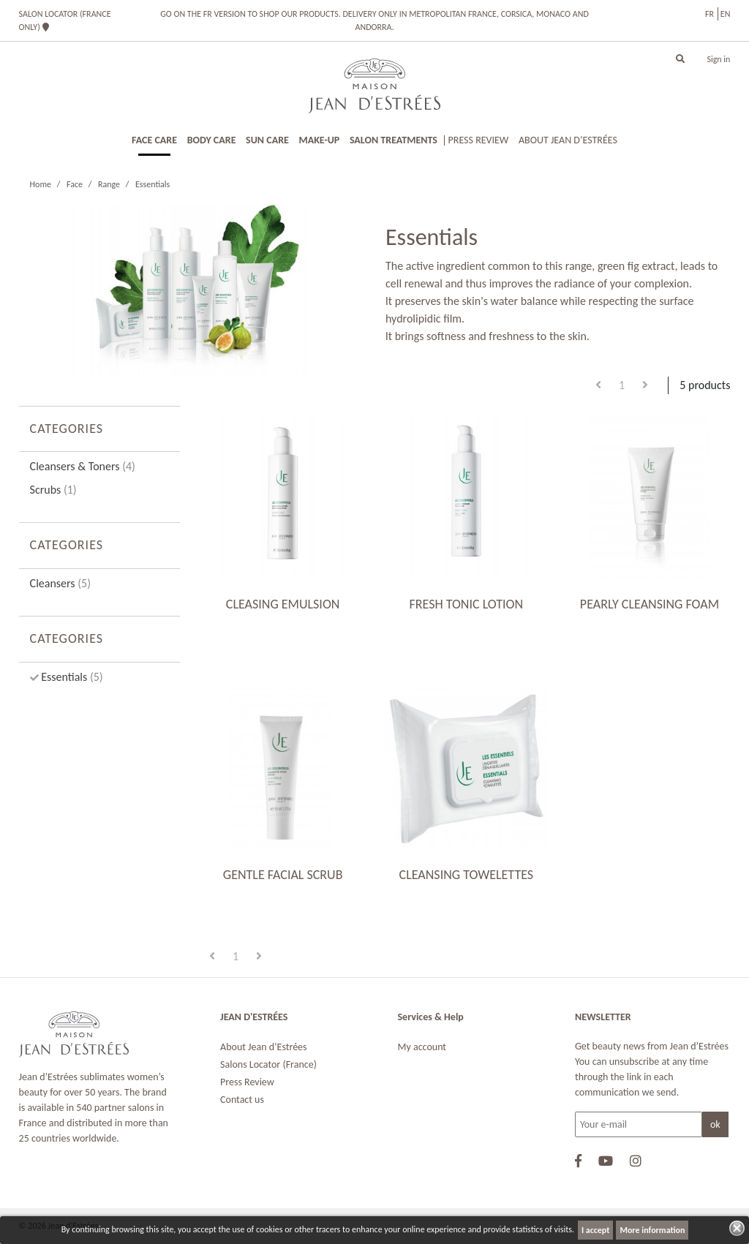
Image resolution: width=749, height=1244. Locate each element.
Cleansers (60, 583)
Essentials (71, 677)
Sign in (718, 59)
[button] (680, 59)
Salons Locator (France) (268, 1064)
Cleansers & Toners (82, 466)
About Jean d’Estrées (263, 1047)
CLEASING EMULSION (283, 604)
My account (422, 1047)
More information (652, 1230)
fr (709, 14)
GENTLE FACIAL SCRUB (283, 875)
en (725, 14)
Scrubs (53, 490)
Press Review (247, 1082)
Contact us (242, 1099)
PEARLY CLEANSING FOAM (649, 604)
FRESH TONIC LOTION (466, 604)
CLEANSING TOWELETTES (466, 875)
